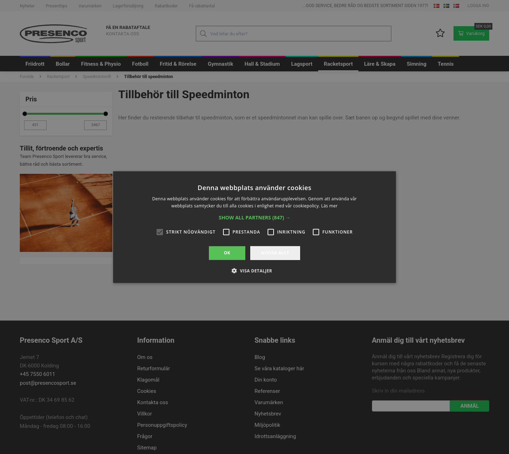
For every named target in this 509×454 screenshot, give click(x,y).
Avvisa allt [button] (275, 253)
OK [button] (227, 253)
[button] (255, 217)
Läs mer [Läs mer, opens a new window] (329, 206)
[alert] (254, 227)
